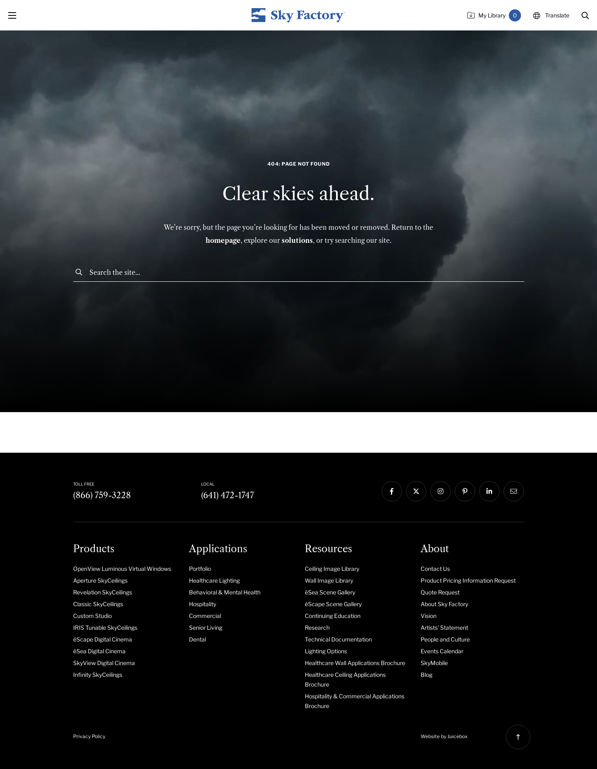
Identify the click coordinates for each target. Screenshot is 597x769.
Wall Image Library (329, 580)
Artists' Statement (444, 627)
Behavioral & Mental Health (225, 592)
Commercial (205, 615)
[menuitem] (125, 568)
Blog (426, 674)
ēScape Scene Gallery (333, 604)
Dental (197, 639)
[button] (585, 15)
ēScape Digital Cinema (102, 639)
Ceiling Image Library (332, 568)
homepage (223, 240)
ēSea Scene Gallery (330, 592)
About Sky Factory (444, 604)
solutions (297, 240)
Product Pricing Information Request (468, 580)
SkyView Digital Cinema (104, 662)
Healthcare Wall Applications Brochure (355, 662)
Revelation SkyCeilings (102, 592)
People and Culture (445, 639)
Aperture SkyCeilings (100, 580)
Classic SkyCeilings (98, 604)
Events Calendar (442, 651)
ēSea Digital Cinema (99, 651)
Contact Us (435, 568)
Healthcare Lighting (214, 580)
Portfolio (200, 568)
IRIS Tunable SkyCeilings (105, 627)
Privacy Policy (89, 736)
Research (317, 627)
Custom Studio (92, 615)
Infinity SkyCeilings (97, 674)
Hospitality (202, 604)
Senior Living (205, 627)
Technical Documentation (338, 639)
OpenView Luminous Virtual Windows (122, 568)
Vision (428, 615)
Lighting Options (326, 651)
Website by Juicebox (444, 736)
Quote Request (440, 592)
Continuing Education (332, 615)
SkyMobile (434, 662)
